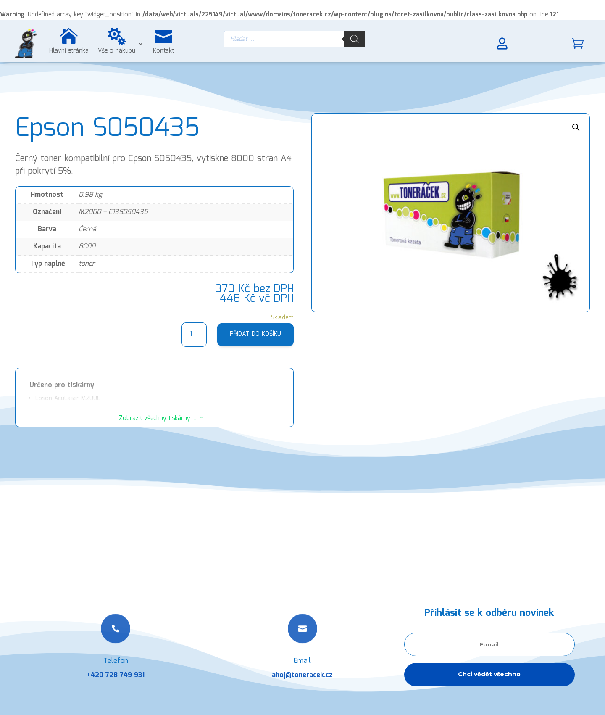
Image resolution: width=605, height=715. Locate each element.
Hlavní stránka (69, 50)
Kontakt (163, 50)
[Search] (354, 39)
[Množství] (194, 334)
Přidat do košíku (255, 334)
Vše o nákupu (116, 50)
